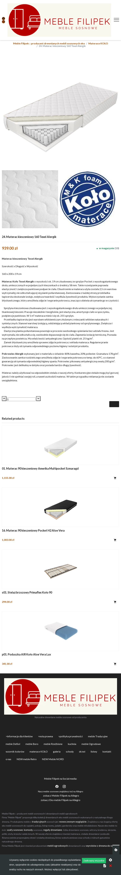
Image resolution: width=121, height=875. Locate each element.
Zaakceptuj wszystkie (93, 860)
